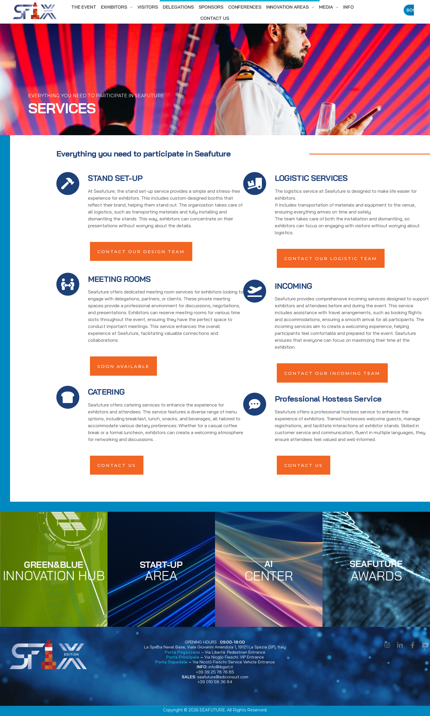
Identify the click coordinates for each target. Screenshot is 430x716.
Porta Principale (182, 657)
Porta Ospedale (171, 662)
